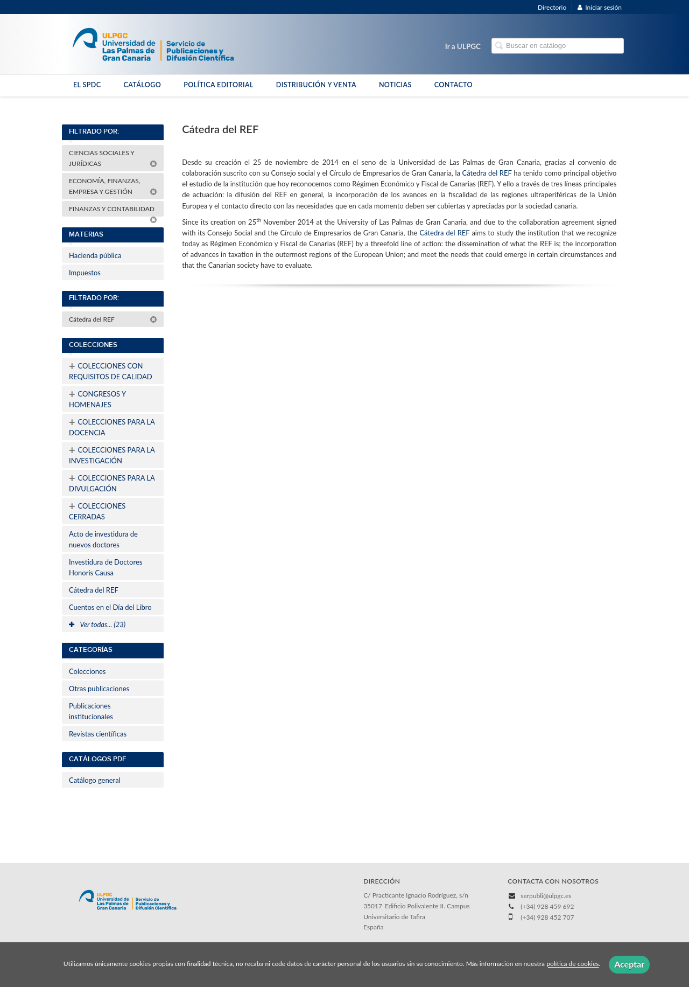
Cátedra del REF (113, 319)
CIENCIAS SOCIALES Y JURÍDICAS (113, 158)
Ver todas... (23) (97, 624)
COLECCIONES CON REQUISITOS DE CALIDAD (110, 370)
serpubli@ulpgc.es (546, 896)
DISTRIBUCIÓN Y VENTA (316, 85)
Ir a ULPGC (463, 46)
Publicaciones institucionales (91, 711)
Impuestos (85, 272)
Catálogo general (95, 780)
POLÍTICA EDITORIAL (219, 85)
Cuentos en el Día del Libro (110, 607)
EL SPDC (87, 85)
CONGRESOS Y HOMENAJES (97, 398)
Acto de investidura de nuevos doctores (103, 539)
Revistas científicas (97, 733)
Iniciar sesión (600, 7)
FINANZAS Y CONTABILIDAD (113, 211)
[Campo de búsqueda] (557, 46)
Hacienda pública (95, 255)
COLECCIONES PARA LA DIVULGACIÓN (112, 482)
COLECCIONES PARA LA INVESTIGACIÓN (112, 454)
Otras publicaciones (99, 688)
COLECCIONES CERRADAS (97, 510)
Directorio (552, 7)
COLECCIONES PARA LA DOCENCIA (112, 426)
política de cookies (572, 964)
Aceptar (629, 964)
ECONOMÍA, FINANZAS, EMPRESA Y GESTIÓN (113, 186)
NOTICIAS (395, 85)
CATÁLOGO (142, 85)
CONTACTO (453, 85)
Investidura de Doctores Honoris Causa (105, 567)
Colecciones (87, 671)
